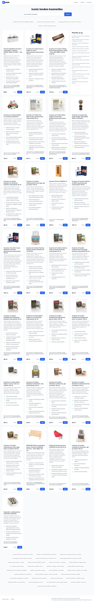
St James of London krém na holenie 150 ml (45, 558)
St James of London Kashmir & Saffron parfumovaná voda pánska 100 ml (81, 182)
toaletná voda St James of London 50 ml (81, 60)
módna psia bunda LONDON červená (36, 562)
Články (82, 2)
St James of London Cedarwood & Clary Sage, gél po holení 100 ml (35, 182)
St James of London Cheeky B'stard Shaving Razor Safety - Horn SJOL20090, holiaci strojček (58, 51)
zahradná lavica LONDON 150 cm (35, 566)
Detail (14, 92)
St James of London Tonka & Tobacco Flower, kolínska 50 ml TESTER (35, 249)
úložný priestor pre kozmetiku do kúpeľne (17, 570)
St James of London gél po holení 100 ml (81, 53)
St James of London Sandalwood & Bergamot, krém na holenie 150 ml (80, 317)
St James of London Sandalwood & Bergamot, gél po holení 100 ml (57, 317)
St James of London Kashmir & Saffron (46, 22)
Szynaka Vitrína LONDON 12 (58, 181)
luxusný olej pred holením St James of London (71, 558)
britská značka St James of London (16, 562)
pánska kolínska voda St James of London (80, 82)
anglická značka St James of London (80, 48)
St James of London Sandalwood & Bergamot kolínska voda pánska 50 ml (12, 317)
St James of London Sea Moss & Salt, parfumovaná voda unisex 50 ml (34, 116)
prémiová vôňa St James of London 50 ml (81, 67)
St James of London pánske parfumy (47, 25)
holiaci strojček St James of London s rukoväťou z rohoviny (80, 40)
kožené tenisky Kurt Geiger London (77, 562)
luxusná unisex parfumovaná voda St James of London (81, 64)
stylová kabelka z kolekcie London (76, 566)
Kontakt (89, 2)
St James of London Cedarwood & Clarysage (80, 78)
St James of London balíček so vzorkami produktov (12, 115)
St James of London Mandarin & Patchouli (46, 554)
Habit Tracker (5, 599)
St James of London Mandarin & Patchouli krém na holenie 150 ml (81, 383)
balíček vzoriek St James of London (80, 46)
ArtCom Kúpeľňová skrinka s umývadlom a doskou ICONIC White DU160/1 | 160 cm (13, 51)
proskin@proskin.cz (74, 600)
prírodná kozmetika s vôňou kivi (78, 582)
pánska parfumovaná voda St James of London (70, 22)
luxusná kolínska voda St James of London (23, 554)
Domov (76, 2)
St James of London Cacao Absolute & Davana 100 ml (81, 36)
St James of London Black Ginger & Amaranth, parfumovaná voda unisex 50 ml (57, 117)
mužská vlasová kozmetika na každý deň (47, 586)
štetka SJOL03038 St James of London (81, 74)
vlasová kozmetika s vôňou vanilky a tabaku (57, 582)
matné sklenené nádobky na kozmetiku (19, 578)
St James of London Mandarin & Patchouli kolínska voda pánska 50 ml (12, 182)
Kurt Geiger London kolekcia (17, 566)
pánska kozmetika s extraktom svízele (75, 578)
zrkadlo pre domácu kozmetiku (39, 578)
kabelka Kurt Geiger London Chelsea (55, 566)
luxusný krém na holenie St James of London (70, 554)
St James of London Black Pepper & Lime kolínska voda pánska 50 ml (34, 317)
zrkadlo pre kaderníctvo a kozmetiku (22, 574)
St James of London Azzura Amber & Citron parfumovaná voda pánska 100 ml (35, 51)
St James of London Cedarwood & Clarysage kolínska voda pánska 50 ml (81, 249)
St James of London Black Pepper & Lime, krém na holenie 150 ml (12, 383)
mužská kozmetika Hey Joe (56, 578)
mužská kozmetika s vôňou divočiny (16, 582)
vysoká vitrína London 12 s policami (57, 562)
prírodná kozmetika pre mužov (35, 582)
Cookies (12, 599)
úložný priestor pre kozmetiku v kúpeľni (70, 574)
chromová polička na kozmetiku (56, 570)
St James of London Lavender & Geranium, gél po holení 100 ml (80, 447)
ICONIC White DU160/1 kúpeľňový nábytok (23, 22)
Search (68, 14)
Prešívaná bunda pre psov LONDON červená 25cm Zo (57, 446)
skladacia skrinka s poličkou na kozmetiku (77, 570)
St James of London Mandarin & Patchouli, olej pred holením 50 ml (34, 383)
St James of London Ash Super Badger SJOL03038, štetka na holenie (80, 116)
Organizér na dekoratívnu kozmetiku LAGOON (12, 512)
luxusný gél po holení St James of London (22, 558)
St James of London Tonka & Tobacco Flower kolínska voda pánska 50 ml (58, 249)
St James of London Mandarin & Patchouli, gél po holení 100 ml (57, 383)
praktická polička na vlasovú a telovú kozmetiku (46, 574)
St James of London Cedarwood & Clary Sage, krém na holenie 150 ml (12, 447)
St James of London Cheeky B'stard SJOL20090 (80, 43)
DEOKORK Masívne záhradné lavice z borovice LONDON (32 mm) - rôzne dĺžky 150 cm (35, 448)
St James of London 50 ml (78, 76)
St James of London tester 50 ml (79, 50)
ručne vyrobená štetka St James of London (80, 71)
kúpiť (19, 92)
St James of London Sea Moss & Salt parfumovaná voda (80, 57)
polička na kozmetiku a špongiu (37, 570)
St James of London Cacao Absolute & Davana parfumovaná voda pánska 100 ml (12, 250)
